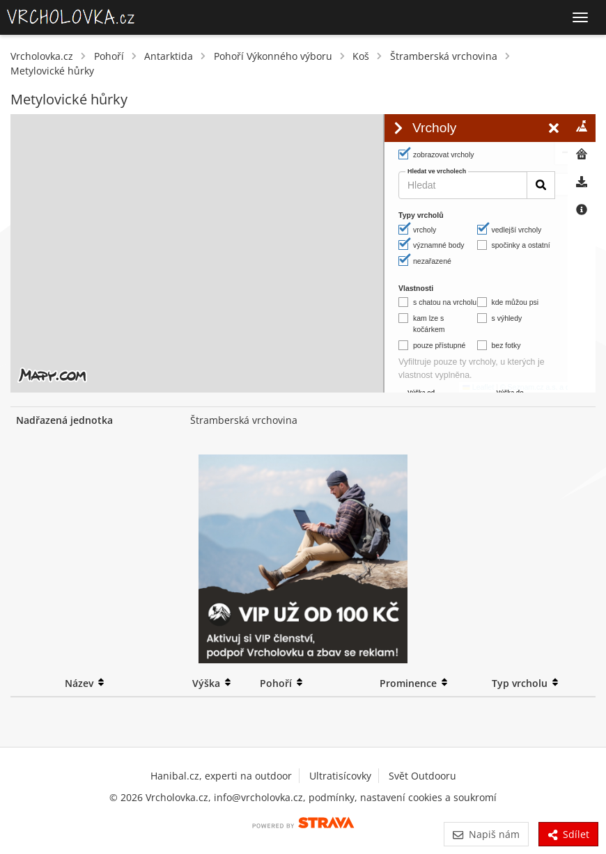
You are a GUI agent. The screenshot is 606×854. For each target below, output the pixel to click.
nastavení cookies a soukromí (428, 797)
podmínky (332, 797)
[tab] (582, 128)
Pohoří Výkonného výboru (273, 56)
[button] (357, 132)
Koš (360, 56)
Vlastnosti (415, 288)
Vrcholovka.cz (41, 56)
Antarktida (168, 56)
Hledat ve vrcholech (436, 171)
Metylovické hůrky (52, 70)
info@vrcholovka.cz (258, 797)
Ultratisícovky (340, 775)
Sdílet (568, 834)
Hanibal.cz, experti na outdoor (221, 775)
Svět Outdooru (422, 775)
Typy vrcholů (421, 215)
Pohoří (109, 56)
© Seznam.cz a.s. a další (332, 387)
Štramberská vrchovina (443, 56)
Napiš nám (486, 834)
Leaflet (270, 387)
